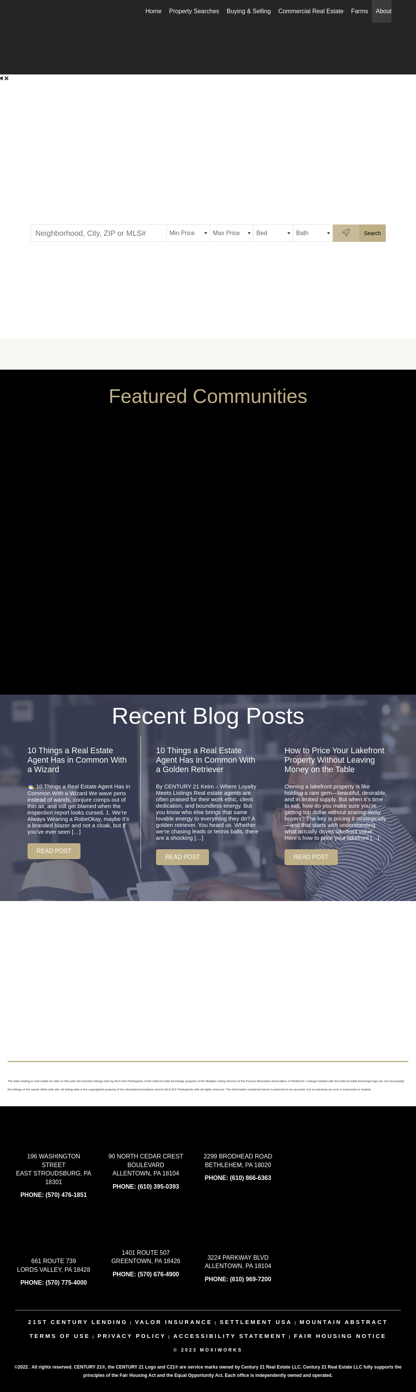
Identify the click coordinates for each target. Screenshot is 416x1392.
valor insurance (173, 1322)
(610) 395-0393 (158, 1186)
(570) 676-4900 (158, 1274)
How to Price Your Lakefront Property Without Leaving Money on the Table (334, 760)
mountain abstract (344, 1322)
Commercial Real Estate (311, 11)
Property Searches (194, 11)
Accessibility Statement (230, 1336)
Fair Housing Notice (340, 1336)
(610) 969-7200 (250, 1279)
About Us (388, 11)
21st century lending (77, 1322)
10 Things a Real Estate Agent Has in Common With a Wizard (77, 760)
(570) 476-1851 (66, 1195)
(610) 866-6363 (250, 1178)
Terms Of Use (59, 1336)
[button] (54, 851)
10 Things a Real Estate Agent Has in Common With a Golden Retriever (205, 760)
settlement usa (256, 1322)
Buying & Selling (249, 11)
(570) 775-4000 (66, 1282)
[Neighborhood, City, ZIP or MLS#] (99, 233)
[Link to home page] (29, 11)
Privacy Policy (131, 1336)
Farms (359, 11)
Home (153, 11)
